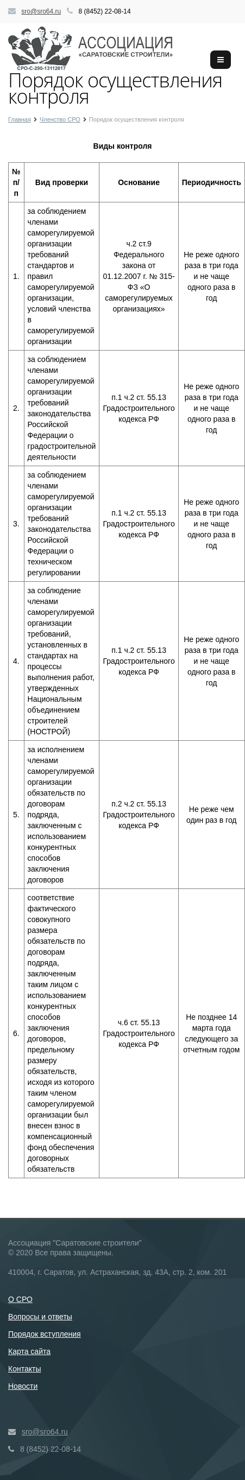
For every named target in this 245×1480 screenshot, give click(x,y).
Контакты (24, 1368)
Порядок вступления (44, 1334)
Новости (22, 1386)
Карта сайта (29, 1351)
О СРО (20, 1299)
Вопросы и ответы (40, 1316)
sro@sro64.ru (41, 11)
